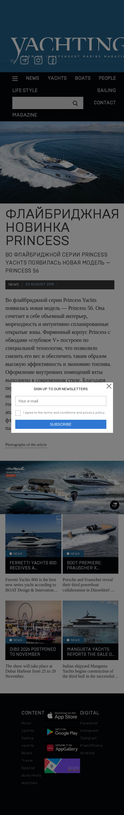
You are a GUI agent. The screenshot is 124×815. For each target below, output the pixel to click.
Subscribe (61, 424)
